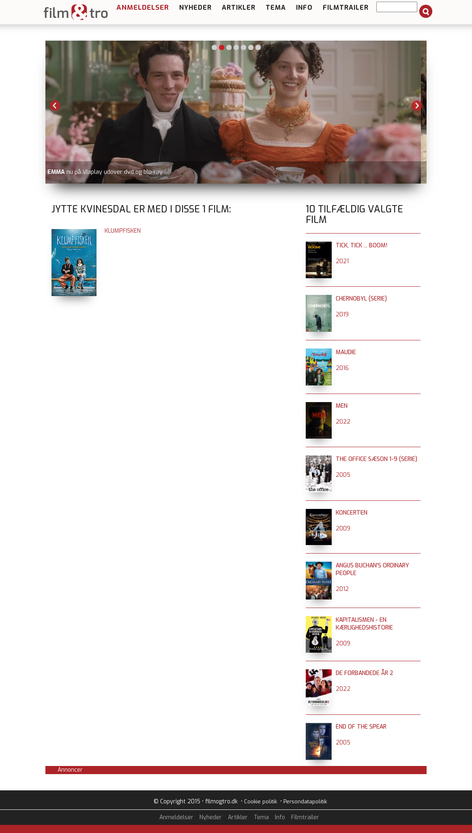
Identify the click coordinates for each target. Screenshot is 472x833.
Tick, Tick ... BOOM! (361, 245)
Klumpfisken (123, 231)
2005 (343, 475)
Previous (55, 105)
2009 (343, 528)
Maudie (346, 352)
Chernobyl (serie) (361, 299)
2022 (343, 422)
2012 (342, 589)
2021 (342, 261)
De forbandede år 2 (364, 673)
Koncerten (351, 513)
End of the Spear (361, 727)
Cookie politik (260, 801)
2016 (342, 368)
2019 (342, 314)
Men (342, 406)
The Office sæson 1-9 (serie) (376, 459)
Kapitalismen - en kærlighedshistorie (364, 624)
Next (417, 105)
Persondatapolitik (305, 801)
